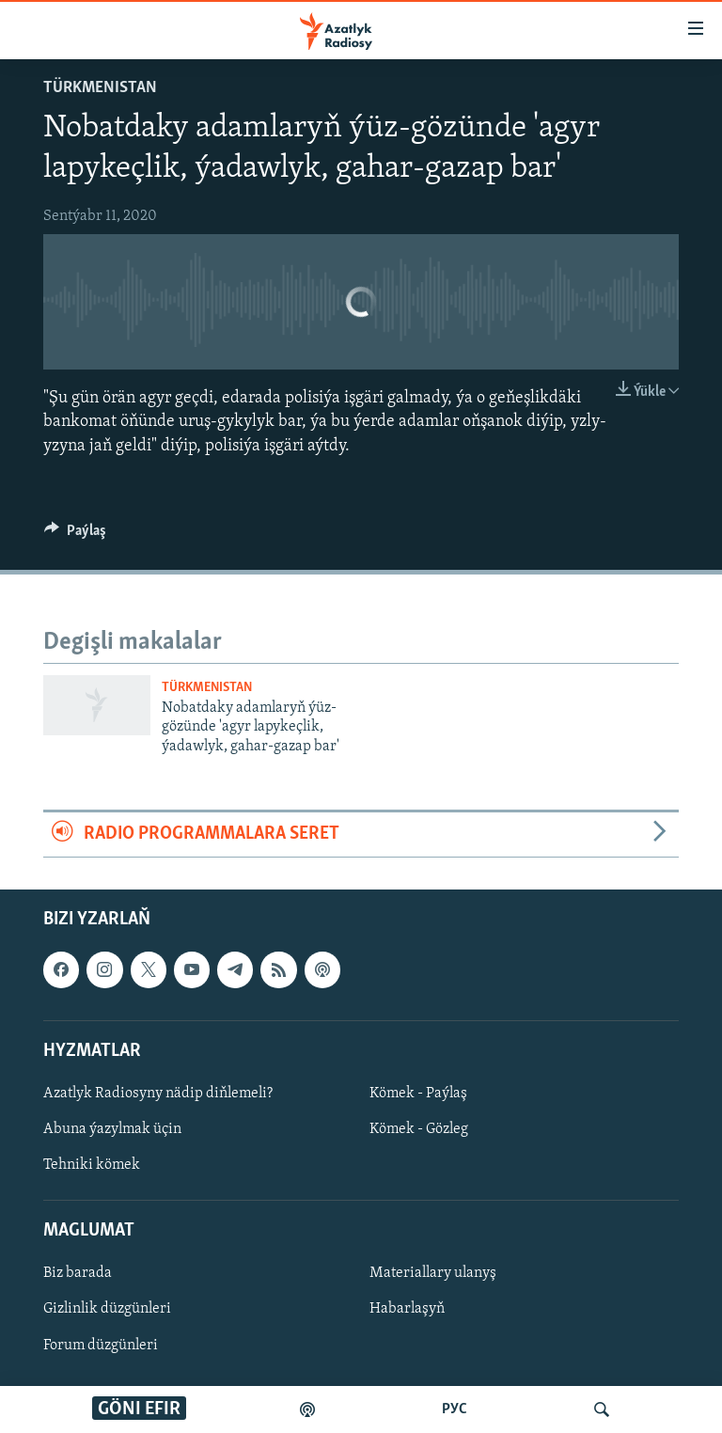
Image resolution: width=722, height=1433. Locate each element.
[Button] (75, 535)
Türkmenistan (100, 88)
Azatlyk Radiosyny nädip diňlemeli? (158, 1092)
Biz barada (77, 1273)
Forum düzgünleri (100, 1344)
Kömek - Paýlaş (418, 1092)
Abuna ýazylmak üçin (112, 1129)
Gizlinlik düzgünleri (107, 1308)
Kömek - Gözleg (418, 1129)
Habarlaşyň (407, 1308)
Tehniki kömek (91, 1165)
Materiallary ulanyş (432, 1273)
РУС (454, 1409)
